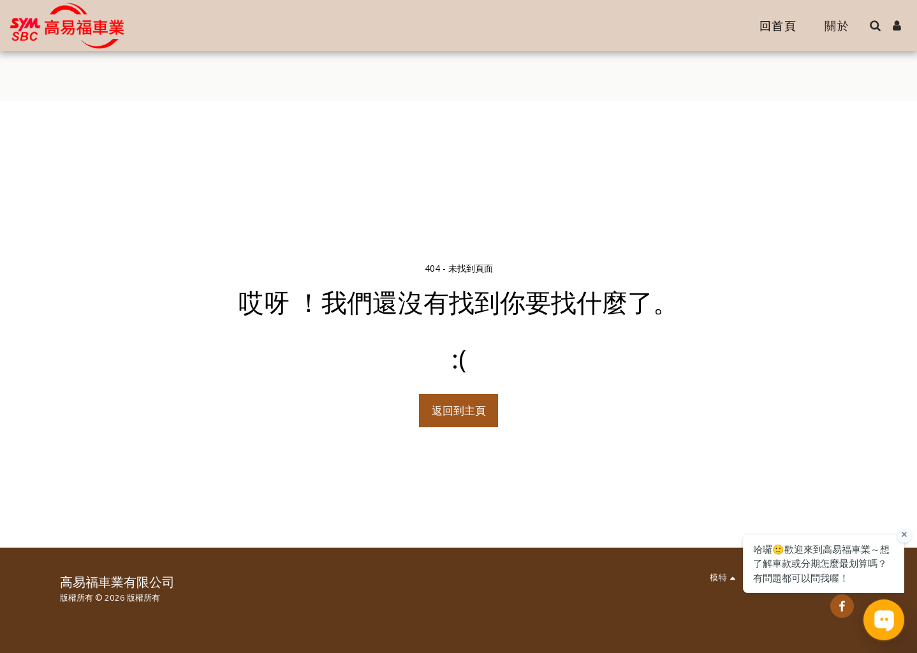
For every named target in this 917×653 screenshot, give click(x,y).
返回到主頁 (459, 410)
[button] (875, 25)
